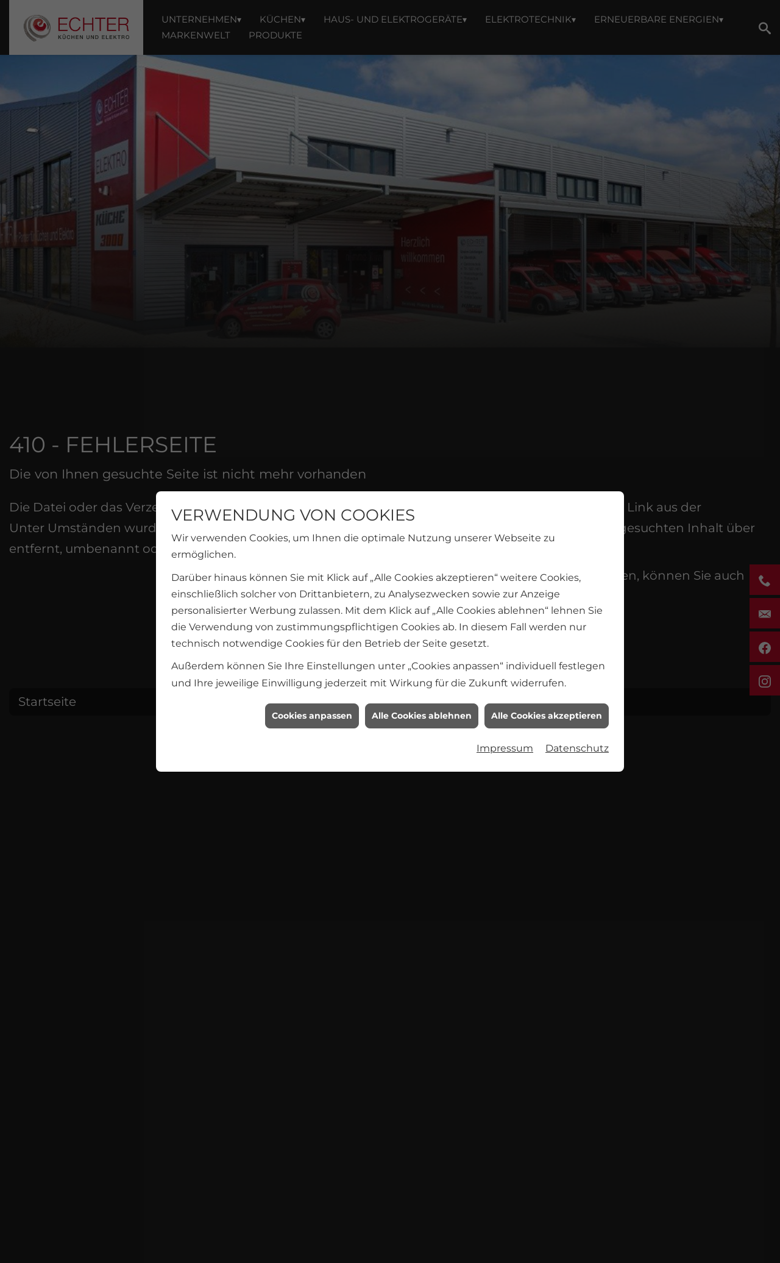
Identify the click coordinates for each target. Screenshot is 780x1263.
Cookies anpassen (312, 693)
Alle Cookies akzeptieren (546, 693)
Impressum (505, 725)
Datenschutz (577, 725)
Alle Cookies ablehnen (422, 693)
